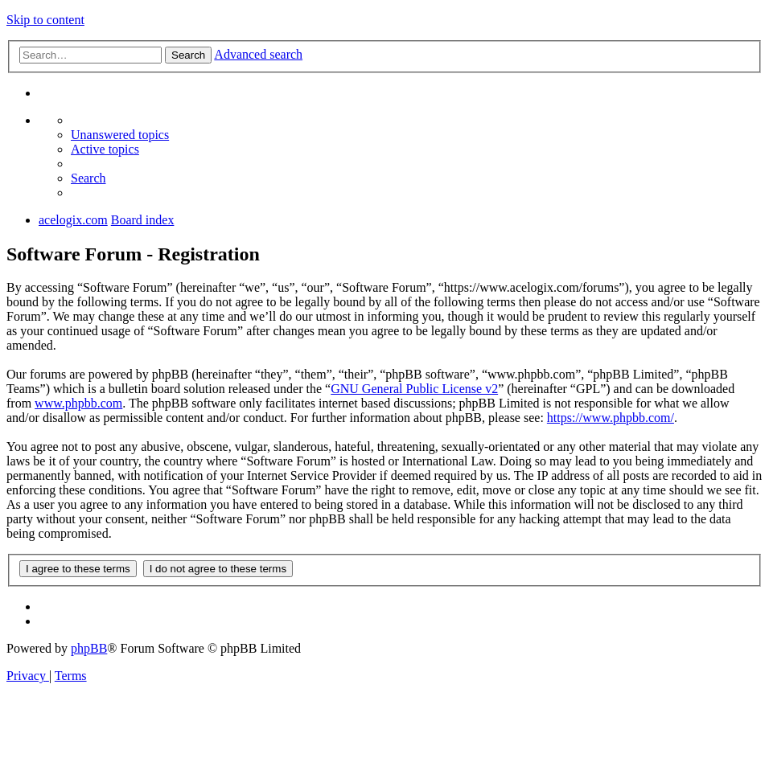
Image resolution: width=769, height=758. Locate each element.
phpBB (89, 648)
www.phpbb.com (78, 403)
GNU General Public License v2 (414, 388)
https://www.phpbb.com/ (610, 417)
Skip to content (45, 20)
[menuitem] (120, 134)
